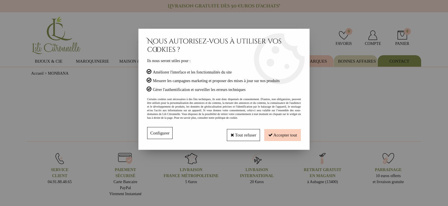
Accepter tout (281, 132)
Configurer (160, 132)
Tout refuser (239, 132)
